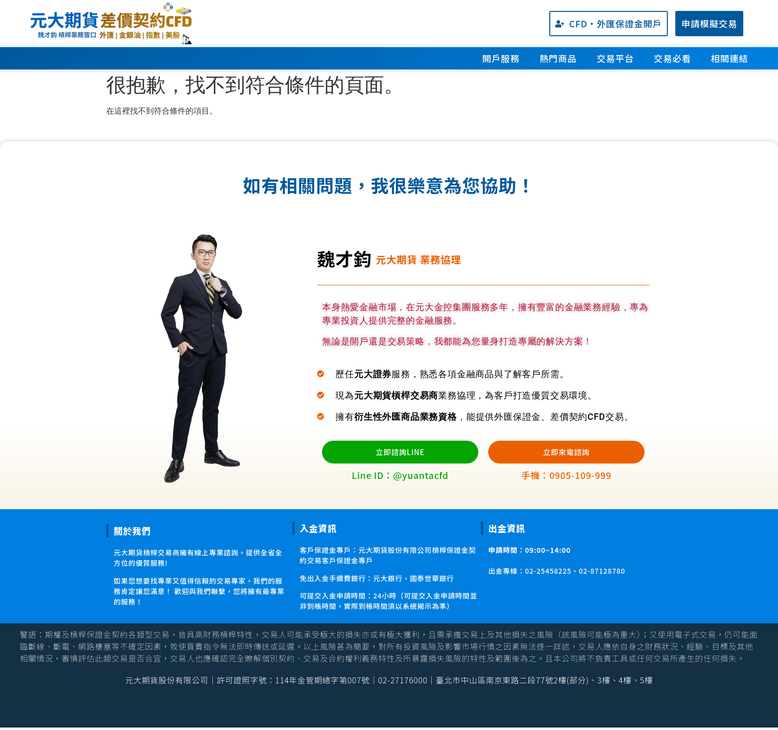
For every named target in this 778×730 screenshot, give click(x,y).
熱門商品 (558, 58)
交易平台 (615, 58)
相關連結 (729, 58)
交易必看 (672, 58)
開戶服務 (500, 58)
